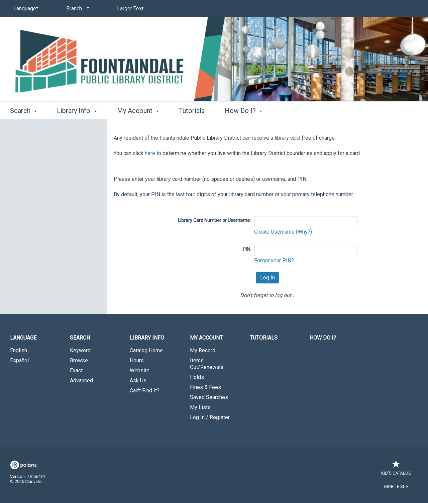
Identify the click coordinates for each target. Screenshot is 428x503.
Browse (79, 360)
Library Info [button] (77, 111)
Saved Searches (209, 397)
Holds (197, 377)
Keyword (80, 350)
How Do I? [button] (243, 111)
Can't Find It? (144, 390)
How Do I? (323, 338)
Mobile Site (396, 486)
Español (19, 360)
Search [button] (23, 111)
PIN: (247, 249)
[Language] (24, 8)
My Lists (200, 407)
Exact (76, 370)
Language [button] (23, 338)
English (18, 350)
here (150, 153)
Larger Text (130, 8)
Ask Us (138, 380)
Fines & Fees (205, 387)
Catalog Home (146, 350)
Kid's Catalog (396, 470)
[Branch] (76, 8)
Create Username (275, 232)
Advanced (81, 380)
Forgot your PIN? (274, 260)
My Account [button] (138, 111)
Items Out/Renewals (206, 363)
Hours (137, 360)
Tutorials (192, 111)
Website (139, 370)
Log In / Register (210, 417)
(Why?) (304, 232)
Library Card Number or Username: (214, 220)
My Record (202, 350)
